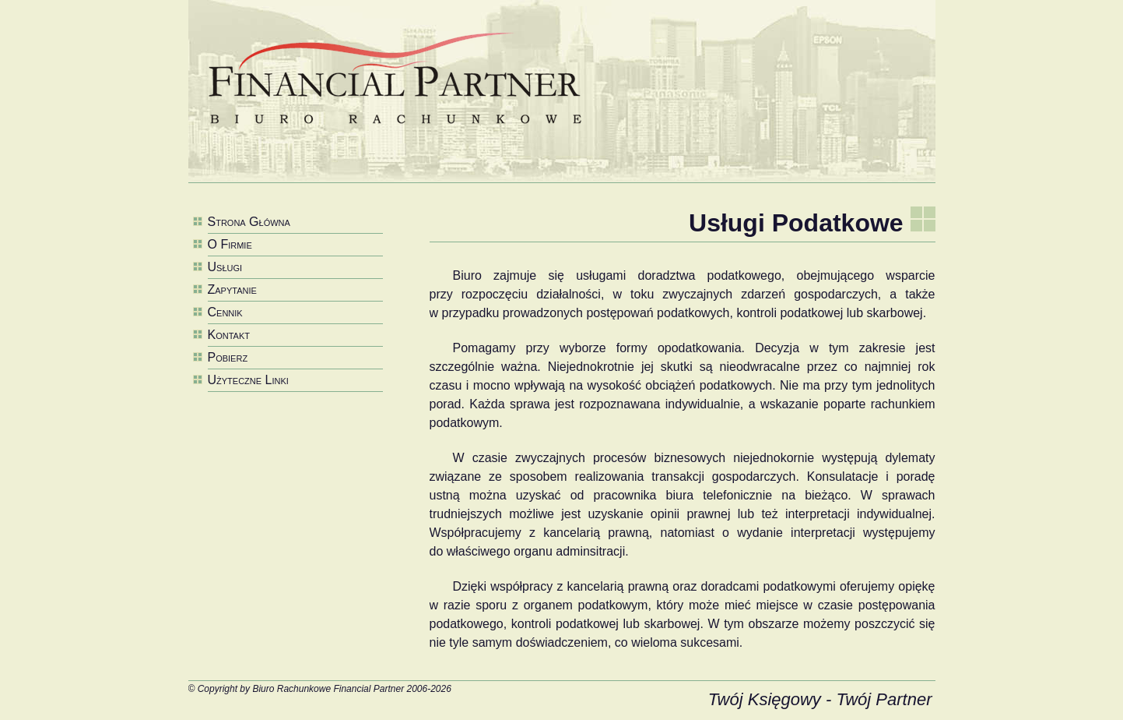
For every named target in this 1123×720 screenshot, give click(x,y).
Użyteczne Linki (248, 379)
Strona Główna (249, 221)
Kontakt (229, 334)
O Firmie (230, 244)
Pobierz (228, 357)
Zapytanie (232, 289)
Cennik (225, 312)
